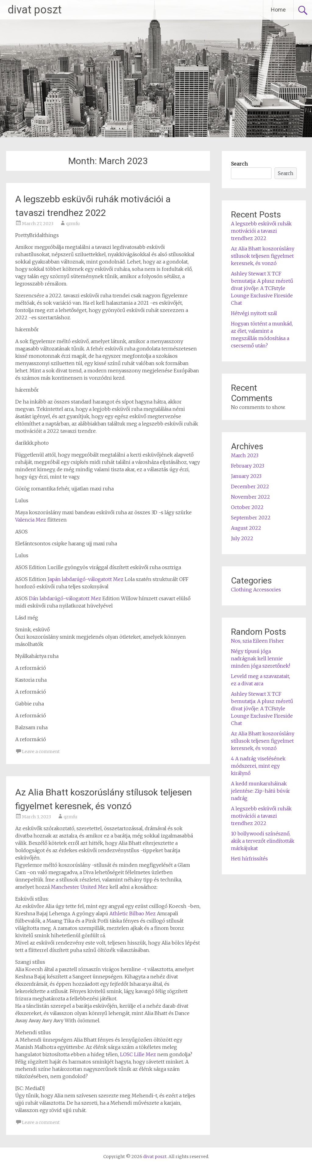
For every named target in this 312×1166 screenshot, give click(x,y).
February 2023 (247, 466)
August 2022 (246, 528)
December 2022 (250, 486)
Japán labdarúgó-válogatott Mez (85, 579)
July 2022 (242, 538)
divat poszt (35, 9)
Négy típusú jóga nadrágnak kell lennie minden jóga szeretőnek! (260, 658)
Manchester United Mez (79, 887)
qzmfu (73, 223)
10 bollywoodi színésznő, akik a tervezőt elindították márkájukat (262, 841)
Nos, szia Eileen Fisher (257, 641)
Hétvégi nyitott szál (254, 313)
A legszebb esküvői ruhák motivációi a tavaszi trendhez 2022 (261, 231)
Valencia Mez (30, 520)
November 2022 (250, 497)
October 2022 (247, 507)
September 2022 (251, 518)
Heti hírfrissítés (249, 859)
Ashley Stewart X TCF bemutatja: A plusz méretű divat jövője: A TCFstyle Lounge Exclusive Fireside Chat (262, 288)
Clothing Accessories (256, 590)
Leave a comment (41, 751)
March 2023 (244, 455)
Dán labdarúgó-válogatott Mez (65, 598)
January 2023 (246, 476)
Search (239, 164)
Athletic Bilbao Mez (132, 913)
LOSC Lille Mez (138, 1054)
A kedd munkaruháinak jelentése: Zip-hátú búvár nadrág (260, 790)
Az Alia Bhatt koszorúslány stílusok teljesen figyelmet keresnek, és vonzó (262, 256)
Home (278, 9)
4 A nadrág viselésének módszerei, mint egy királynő (258, 765)
